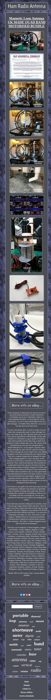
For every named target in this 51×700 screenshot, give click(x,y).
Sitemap (27, 685)
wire (29, 639)
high (23, 640)
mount (40, 621)
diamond (36, 616)
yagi (39, 661)
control (15, 666)
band (39, 643)
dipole (29, 636)
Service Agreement (26, 696)
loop (12, 621)
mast (33, 626)
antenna (19, 659)
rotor (33, 660)
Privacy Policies (27, 692)
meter (18, 635)
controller (21, 655)
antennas (23, 621)
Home (26, 681)
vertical (26, 665)
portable (20, 615)
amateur (23, 625)
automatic (16, 649)
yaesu (28, 649)
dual (31, 622)
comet (29, 645)
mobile (13, 644)
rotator (24, 671)
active (15, 671)
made (38, 631)
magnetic (37, 666)
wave (22, 645)
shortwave (22, 630)
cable (38, 637)
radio (36, 670)
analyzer (37, 640)
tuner (38, 649)
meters (16, 639)
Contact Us (26, 689)
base (32, 654)
